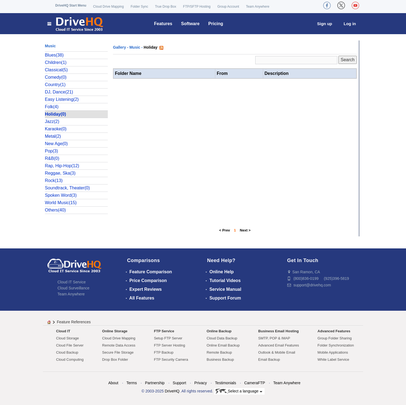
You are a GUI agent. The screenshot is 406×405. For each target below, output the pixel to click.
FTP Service (164, 331)
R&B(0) (52, 158)
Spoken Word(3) (61, 195)
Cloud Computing (69, 359)
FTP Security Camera (171, 359)
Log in (350, 23)
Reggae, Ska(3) (60, 173)
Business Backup (220, 359)
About (113, 383)
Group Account (228, 6)
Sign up (324, 23)
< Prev (224, 230)
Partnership (155, 383)
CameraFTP (254, 383)
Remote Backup (219, 352)
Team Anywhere (257, 6)
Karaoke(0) (55, 129)
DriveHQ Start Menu (70, 5)
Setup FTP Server (168, 338)
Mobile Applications (333, 352)
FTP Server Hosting (169, 345)
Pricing (215, 23)
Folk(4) (52, 106)
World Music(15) (61, 202)
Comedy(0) (55, 77)
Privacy (200, 383)
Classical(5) (56, 70)
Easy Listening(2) (62, 99)
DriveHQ (172, 391)
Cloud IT (63, 331)
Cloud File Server (69, 345)
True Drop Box (165, 6)
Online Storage (114, 331)
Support (179, 383)
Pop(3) (51, 151)
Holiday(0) (55, 114)
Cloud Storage (67, 338)
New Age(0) (56, 143)
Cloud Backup (67, 352)
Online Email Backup (223, 345)
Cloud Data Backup (222, 338)
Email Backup (269, 359)
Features (163, 23)
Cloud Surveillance (73, 288)
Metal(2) (53, 136)
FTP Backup (163, 352)
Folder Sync (139, 6)
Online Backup (219, 331)
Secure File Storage (118, 352)
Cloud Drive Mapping (108, 6)
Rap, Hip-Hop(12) (62, 165)
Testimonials (225, 383)
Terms (131, 383)
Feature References (74, 322)
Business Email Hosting (278, 331)
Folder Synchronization (336, 345)
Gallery (119, 47)
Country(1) (55, 84)
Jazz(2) (52, 121)
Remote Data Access (118, 345)
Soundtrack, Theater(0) (67, 188)
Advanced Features (334, 331)
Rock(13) (54, 180)
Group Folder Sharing (335, 338)
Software (190, 23)
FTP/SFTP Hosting (196, 6)
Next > (245, 230)
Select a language (239, 391)
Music (134, 47)
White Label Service (333, 359)
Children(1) (55, 62)
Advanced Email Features (278, 345)
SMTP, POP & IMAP (274, 338)
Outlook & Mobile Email (276, 352)
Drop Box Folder (115, 359)
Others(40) (55, 210)
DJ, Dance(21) (59, 92)
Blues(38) (54, 55)
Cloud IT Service (71, 282)
